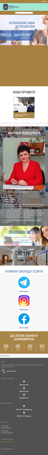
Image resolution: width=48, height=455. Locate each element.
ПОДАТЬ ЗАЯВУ (24, 240)
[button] (1, 21)
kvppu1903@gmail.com (7, 441)
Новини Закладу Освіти (24, 271)
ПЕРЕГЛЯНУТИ (24, 259)
